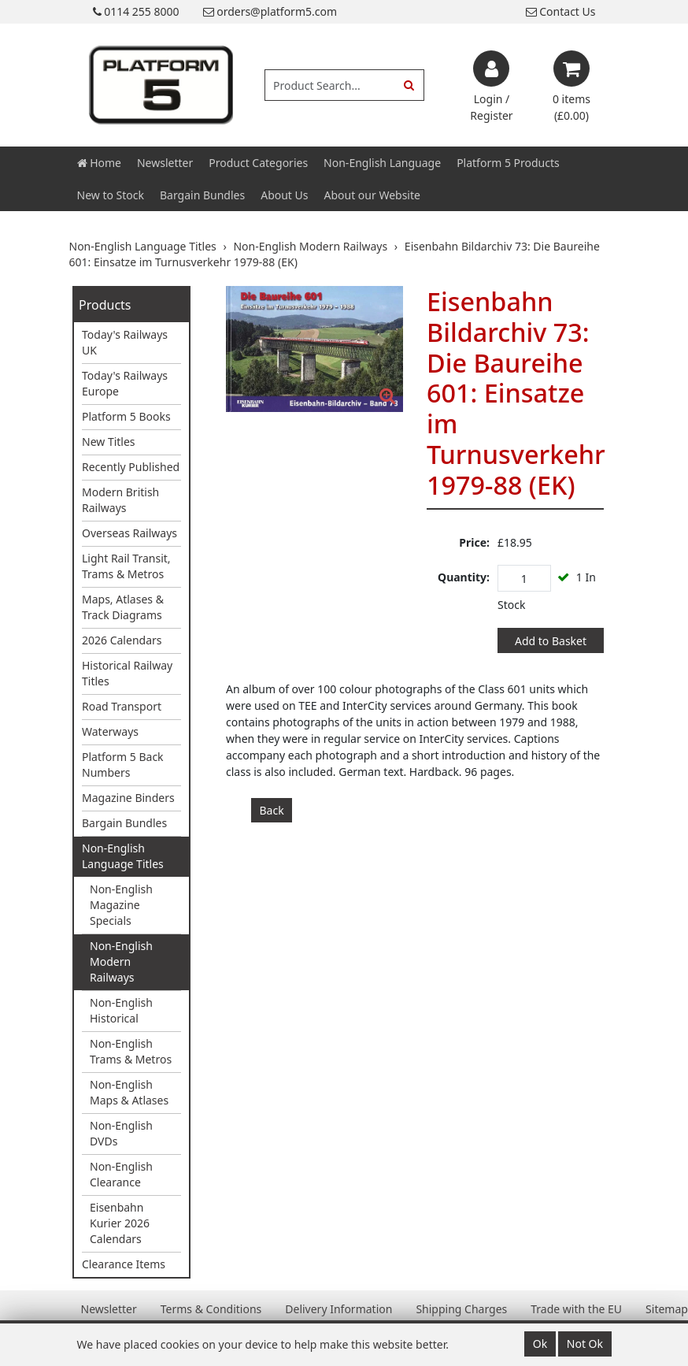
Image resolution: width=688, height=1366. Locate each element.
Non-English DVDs (121, 1133)
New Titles (108, 441)
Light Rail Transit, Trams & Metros (126, 566)
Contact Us (561, 11)
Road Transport (121, 706)
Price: (474, 542)
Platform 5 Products (508, 162)
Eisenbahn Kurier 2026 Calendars (120, 1223)
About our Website (372, 194)
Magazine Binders (128, 797)
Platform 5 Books (126, 416)
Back (272, 810)
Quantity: (464, 577)
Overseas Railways (129, 532)
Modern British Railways (120, 499)
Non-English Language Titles (123, 856)
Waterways (110, 731)
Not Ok (585, 1343)
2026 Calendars (122, 640)
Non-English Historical (121, 1010)
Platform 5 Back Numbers (123, 764)
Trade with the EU (576, 1308)
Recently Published (130, 466)
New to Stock (110, 194)
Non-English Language (382, 162)
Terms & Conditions (211, 1308)
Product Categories (258, 162)
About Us (284, 194)
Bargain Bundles (202, 194)
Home (99, 162)
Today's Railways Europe (125, 383)
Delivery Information (338, 1308)
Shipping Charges (461, 1308)
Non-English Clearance (121, 1174)
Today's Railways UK (125, 342)
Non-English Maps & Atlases (129, 1092)
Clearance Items (123, 1263)
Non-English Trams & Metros (131, 1051)
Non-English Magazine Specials (121, 905)
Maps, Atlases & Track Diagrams (123, 607)
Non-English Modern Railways (121, 961)
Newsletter (165, 162)
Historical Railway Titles (127, 673)
